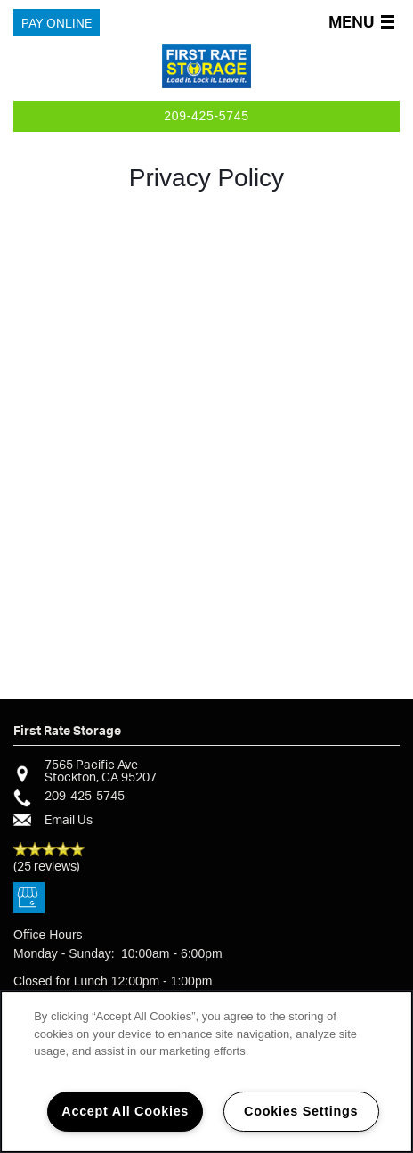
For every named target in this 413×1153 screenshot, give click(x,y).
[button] (56, 23)
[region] (206, 1071)
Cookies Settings (301, 1111)
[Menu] (365, 23)
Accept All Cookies (125, 1111)
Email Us (69, 819)
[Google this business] (29, 898)
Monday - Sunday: (64, 953)
